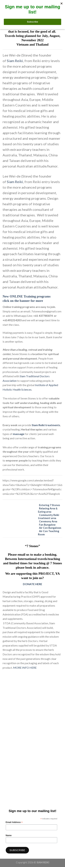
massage (19, 433)
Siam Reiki (15, 61)
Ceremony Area (48, 521)
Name (9, 835)
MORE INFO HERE (25, 667)
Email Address (14, 822)
